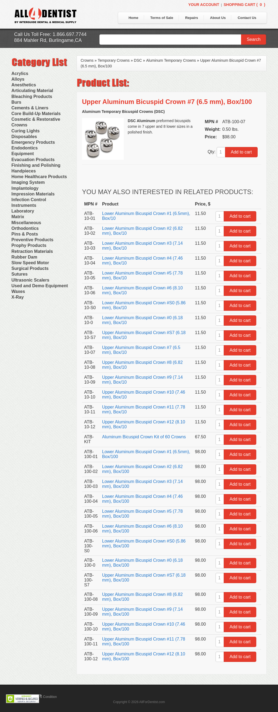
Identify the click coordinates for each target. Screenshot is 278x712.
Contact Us (247, 18)
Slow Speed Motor (30, 262)
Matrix (17, 216)
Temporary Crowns (113, 60)
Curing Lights (25, 131)
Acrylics (19, 73)
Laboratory (22, 211)
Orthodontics (25, 228)
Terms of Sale (161, 18)
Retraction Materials (32, 251)
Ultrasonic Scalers (30, 280)
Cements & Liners (29, 108)
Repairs (191, 18)
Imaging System (28, 182)
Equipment (22, 153)
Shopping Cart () (244, 4)
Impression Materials (33, 194)
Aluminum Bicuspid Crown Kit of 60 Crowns (144, 437)
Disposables (24, 136)
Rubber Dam (24, 257)
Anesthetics (23, 85)
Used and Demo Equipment (39, 285)
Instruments (23, 205)
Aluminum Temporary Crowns (171, 60)
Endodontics (24, 148)
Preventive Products (32, 239)
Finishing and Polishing (35, 165)
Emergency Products (33, 142)
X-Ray (17, 297)
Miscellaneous (26, 222)
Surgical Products (30, 268)
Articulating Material (32, 90)
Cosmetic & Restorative (35, 119)
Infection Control (28, 199)
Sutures (19, 274)
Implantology (25, 188)
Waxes (18, 291)
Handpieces (23, 171)
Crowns (19, 125)
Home (133, 18)
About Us (218, 18)
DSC (138, 60)
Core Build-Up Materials (36, 113)
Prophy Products (28, 245)
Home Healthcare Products (39, 176)
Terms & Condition (43, 697)
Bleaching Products (31, 96)
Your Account (203, 4)
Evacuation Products (33, 159)
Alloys (17, 79)
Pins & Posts (24, 234)
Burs (16, 102)
